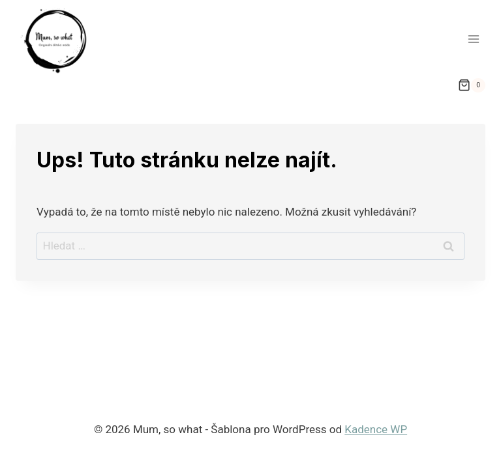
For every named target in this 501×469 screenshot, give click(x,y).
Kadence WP (375, 429)
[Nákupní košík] (471, 85)
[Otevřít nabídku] (473, 39)
